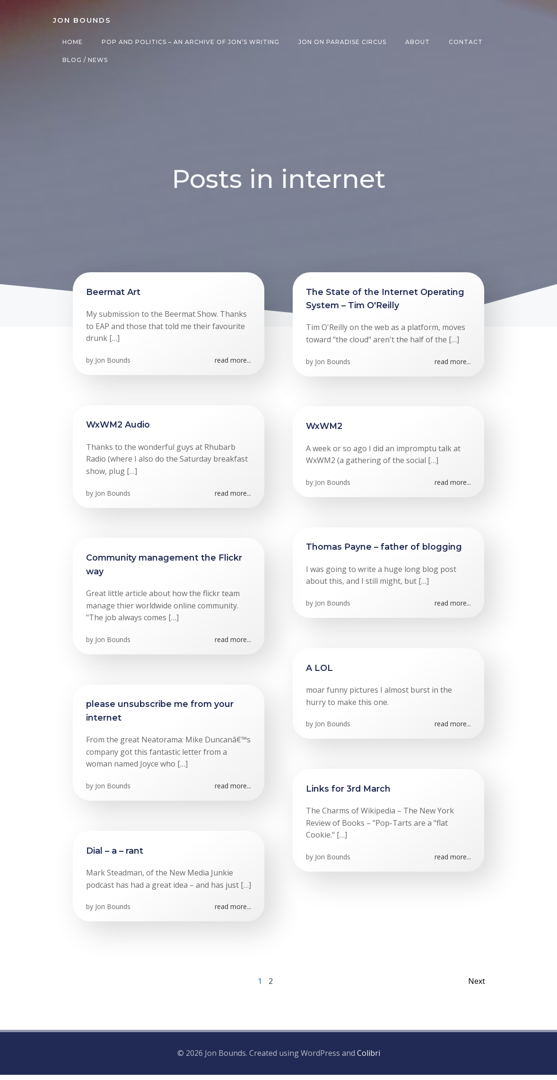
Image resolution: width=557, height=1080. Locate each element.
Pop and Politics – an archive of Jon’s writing (189, 41)
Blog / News (83, 59)
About (416, 41)
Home (71, 41)
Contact (464, 41)
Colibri (368, 1058)
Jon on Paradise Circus (341, 41)
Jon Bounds (113, 364)
